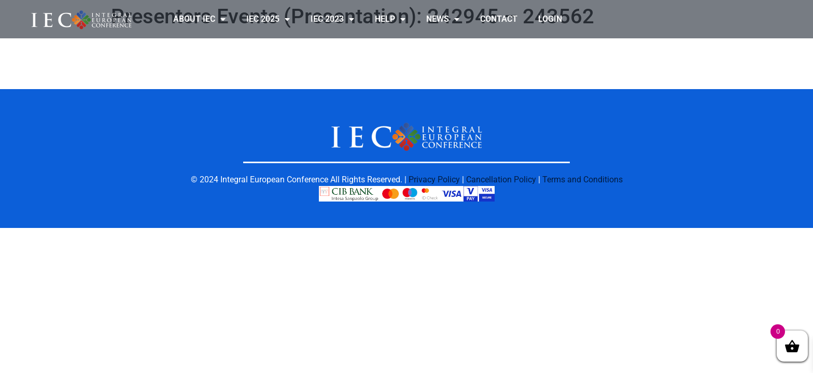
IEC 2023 (332, 19)
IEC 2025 (268, 19)
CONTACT (498, 19)
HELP (390, 19)
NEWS (442, 19)
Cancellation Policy (501, 179)
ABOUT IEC (199, 19)
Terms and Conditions (582, 179)
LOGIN (550, 19)
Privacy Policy (434, 179)
